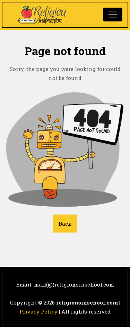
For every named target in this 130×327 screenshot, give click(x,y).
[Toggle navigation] (112, 14)
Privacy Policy (38, 311)
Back (65, 223)
